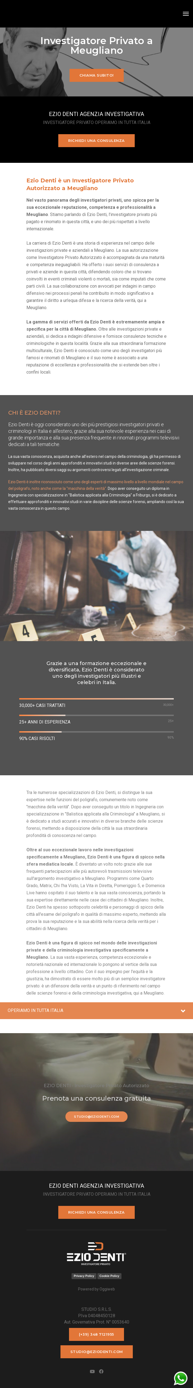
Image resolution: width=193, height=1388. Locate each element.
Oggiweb (107, 1289)
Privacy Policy (84, 1276)
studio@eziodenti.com (96, 1117)
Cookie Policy (109, 1276)
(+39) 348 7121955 (96, 1334)
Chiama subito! (96, 75)
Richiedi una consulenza (96, 140)
